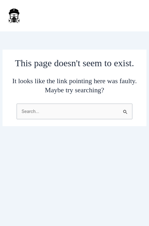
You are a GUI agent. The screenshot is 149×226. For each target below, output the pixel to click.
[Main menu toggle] (136, 15)
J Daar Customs (50, 16)
